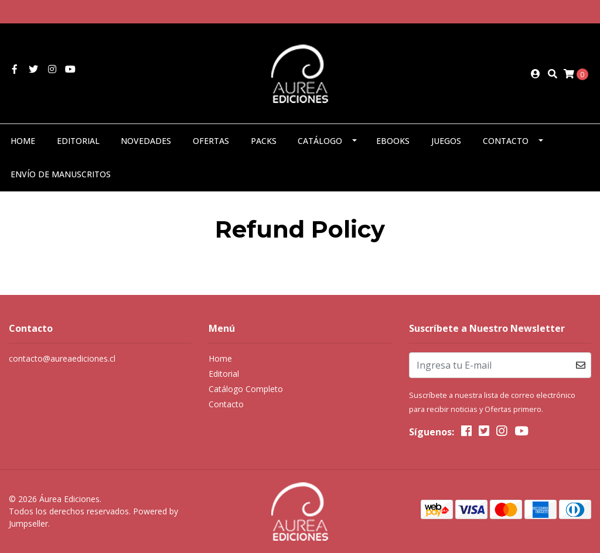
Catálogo (320, 140)
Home (23, 140)
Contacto (506, 140)
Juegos (446, 140)
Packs (264, 140)
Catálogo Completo (246, 388)
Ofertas (211, 140)
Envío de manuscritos (61, 174)
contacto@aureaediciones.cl (62, 358)
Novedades (146, 140)
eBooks (393, 140)
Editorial (78, 140)
